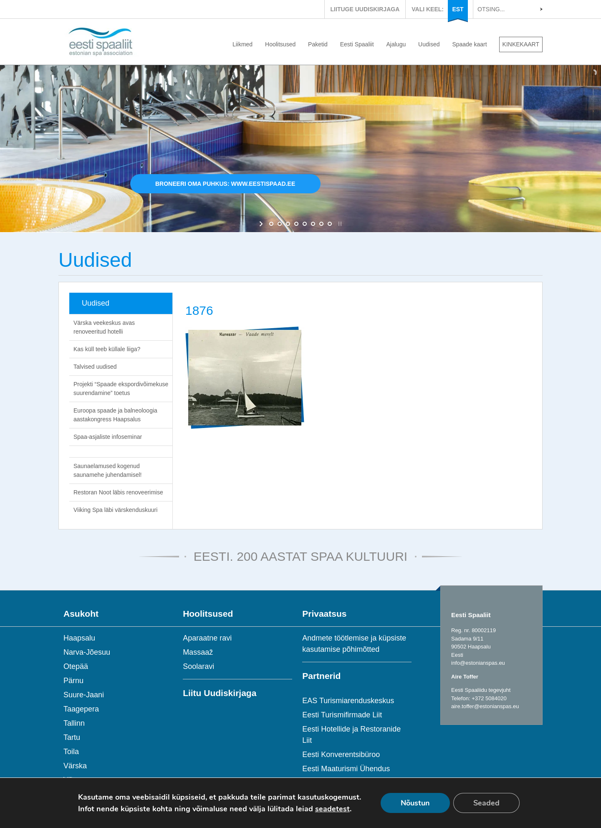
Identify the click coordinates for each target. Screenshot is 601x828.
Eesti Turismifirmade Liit (342, 715)
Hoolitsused (280, 44)
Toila (71, 751)
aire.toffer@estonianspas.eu (485, 706)
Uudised (428, 44)
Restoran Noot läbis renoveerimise (118, 492)
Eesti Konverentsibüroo (341, 754)
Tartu (71, 737)
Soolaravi (198, 666)
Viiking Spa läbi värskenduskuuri (115, 509)
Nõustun (415, 803)
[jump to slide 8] (330, 224)
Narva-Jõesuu (86, 652)
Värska (75, 766)
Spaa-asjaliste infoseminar (107, 436)
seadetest (332, 809)
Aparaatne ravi (207, 638)
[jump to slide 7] (321, 224)
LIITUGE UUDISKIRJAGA (365, 9)
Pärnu (73, 680)
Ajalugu (396, 44)
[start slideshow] (262, 224)
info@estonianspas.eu (478, 663)
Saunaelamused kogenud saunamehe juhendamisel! (107, 470)
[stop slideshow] (339, 224)
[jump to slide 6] (313, 224)
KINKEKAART (521, 44)
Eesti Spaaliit (357, 44)
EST (457, 9)
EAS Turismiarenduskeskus (348, 700)
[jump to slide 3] (288, 224)
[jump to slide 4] (296, 224)
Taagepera (81, 709)
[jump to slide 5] (304, 224)
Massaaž (198, 652)
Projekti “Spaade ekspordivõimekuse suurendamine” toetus (120, 388)
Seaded (486, 803)
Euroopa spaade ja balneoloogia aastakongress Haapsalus (115, 415)
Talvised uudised (95, 366)
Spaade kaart (469, 44)
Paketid (318, 44)
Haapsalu (79, 638)
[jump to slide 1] (271, 224)
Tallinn (74, 723)
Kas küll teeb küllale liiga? (106, 349)
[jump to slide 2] (279, 224)
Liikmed (242, 44)
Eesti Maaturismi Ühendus (346, 769)
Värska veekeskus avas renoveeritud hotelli (104, 327)
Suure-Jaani (83, 695)
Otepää (75, 666)
